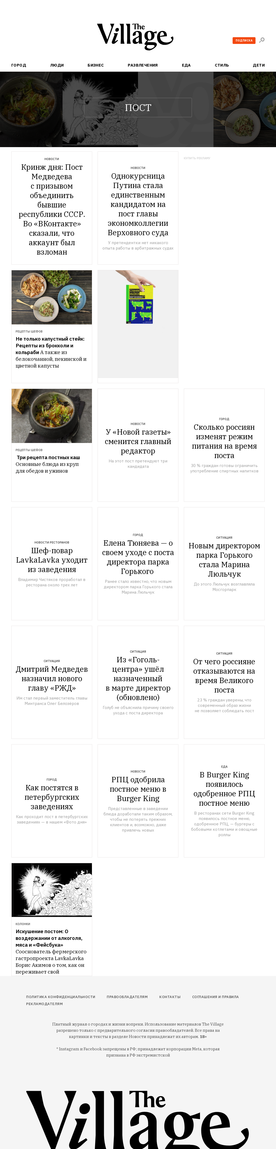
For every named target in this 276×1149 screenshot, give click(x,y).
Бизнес (96, 65)
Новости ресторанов (51, 542)
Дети (259, 65)
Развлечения (143, 65)
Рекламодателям (44, 1004)
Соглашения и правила (215, 997)
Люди (57, 65)
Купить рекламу (197, 158)
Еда (186, 65)
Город (18, 65)
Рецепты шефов (29, 331)
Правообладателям (127, 997)
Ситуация (224, 537)
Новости (51, 159)
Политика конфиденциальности (60, 997)
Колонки (23, 924)
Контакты (170, 997)
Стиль (222, 65)
